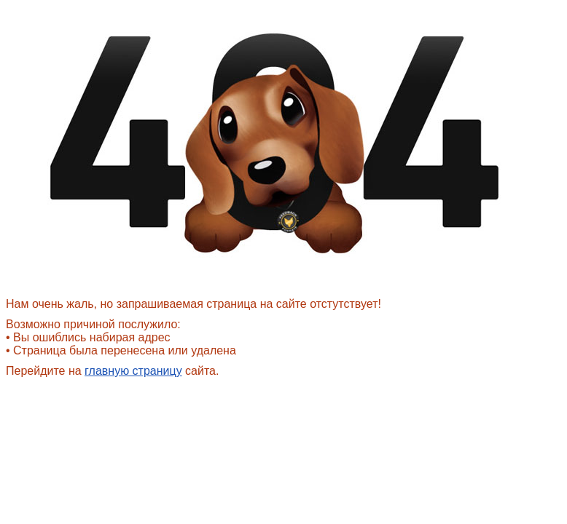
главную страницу (133, 371)
